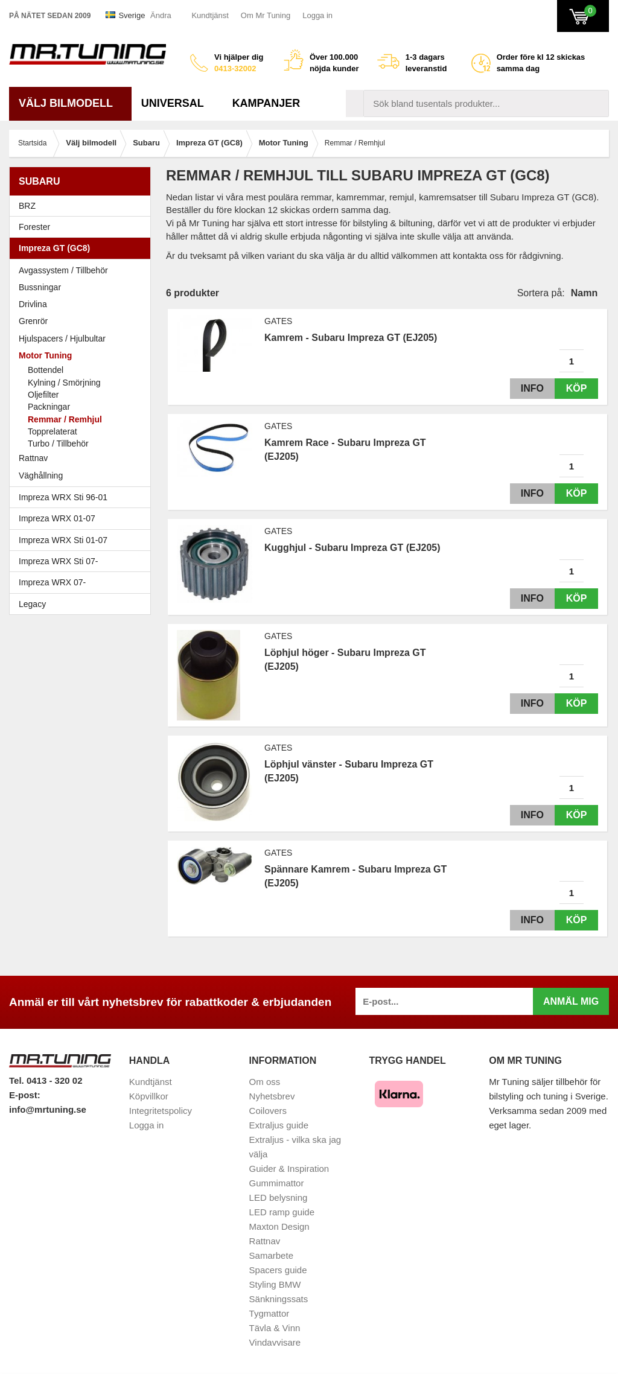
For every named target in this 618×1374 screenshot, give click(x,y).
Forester (83, 227)
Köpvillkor (148, 1096)
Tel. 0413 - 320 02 (45, 1080)
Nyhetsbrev (272, 1096)
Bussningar (40, 287)
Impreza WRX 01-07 (83, 518)
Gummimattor (276, 1183)
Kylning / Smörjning (64, 382)
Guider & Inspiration (289, 1168)
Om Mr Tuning (265, 15)
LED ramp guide (281, 1212)
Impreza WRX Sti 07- (83, 561)
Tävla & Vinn (275, 1328)
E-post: (24, 1095)
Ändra (160, 15)
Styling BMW (275, 1284)
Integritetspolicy (160, 1110)
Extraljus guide (278, 1125)
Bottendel (45, 370)
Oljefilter (43, 394)
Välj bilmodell (70, 103)
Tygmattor (269, 1313)
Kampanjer (266, 103)
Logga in (317, 15)
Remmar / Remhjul (65, 419)
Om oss (265, 1082)
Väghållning (41, 475)
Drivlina (33, 304)
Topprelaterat (52, 431)
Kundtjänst (209, 15)
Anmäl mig (571, 1001)
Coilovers (268, 1110)
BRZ (27, 206)
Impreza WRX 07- (83, 582)
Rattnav (33, 458)
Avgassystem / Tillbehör (63, 270)
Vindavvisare (275, 1342)
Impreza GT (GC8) (83, 248)
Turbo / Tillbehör (58, 443)
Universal (177, 103)
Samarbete (271, 1255)
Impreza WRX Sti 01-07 (83, 540)
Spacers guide (278, 1270)
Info (529, 388)
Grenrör (33, 321)
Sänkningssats (278, 1299)
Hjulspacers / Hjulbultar (62, 338)
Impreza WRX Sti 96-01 (83, 497)
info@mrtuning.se (47, 1109)
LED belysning (278, 1197)
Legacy (83, 604)
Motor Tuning (83, 355)
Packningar (49, 407)
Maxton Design (279, 1226)
